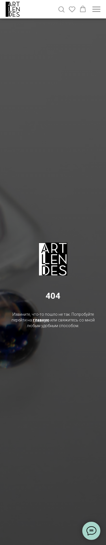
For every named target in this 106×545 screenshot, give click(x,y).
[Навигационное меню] (96, 9)
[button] (61, 9)
